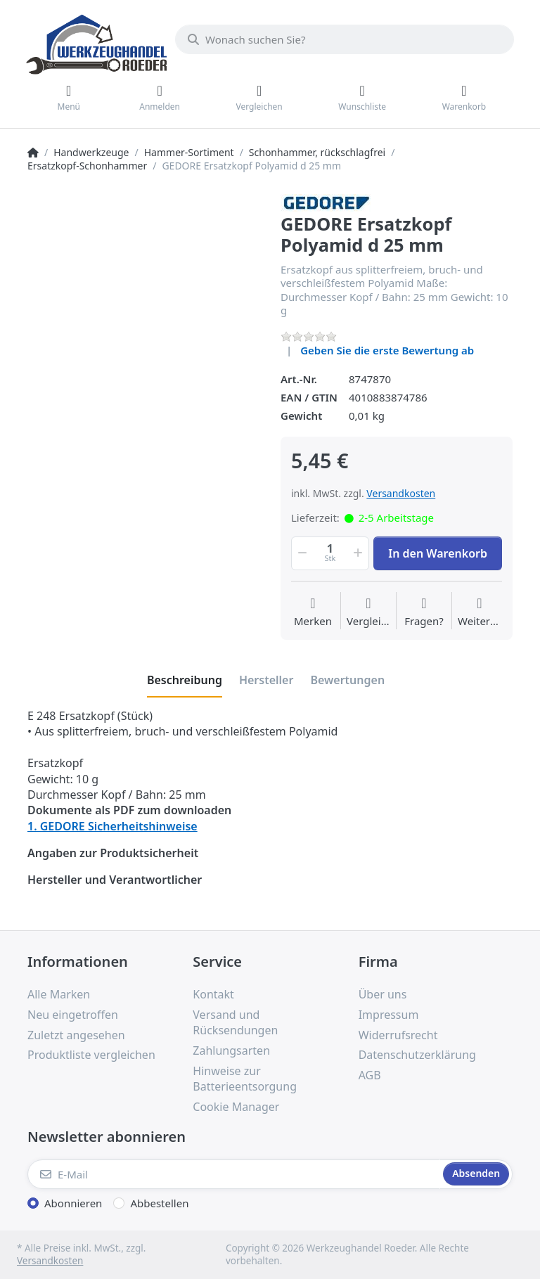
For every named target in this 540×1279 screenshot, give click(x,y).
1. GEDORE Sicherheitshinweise (112, 826)
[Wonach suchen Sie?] (344, 39)
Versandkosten (400, 493)
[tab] (184, 680)
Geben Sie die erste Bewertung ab (387, 350)
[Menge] (330, 553)
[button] (301, 553)
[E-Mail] (233, 1174)
